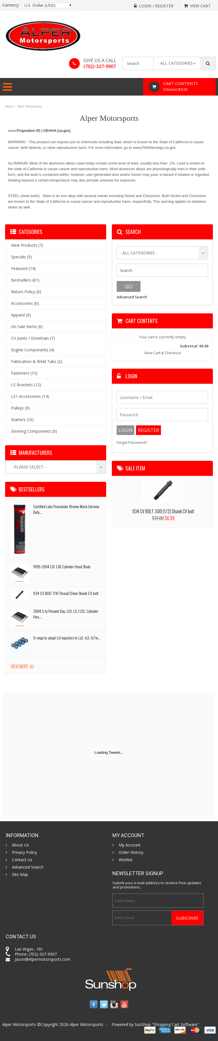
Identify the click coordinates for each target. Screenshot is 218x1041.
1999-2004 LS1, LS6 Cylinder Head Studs (62, 566)
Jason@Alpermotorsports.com (42, 959)
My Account (130, 845)
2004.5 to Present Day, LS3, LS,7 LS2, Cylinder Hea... (65, 614)
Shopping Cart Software (175, 1024)
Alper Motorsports (30, 106)
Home (9, 106)
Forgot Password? (132, 442)
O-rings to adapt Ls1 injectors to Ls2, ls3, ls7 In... (66, 638)
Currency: (10, 5)
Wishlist (126, 860)
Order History (131, 852)
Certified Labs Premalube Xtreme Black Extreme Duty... (66, 509)
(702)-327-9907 (99, 66)
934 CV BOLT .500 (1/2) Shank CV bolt (163, 511)
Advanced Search (132, 296)
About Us (20, 845)
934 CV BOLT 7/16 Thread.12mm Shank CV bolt (65, 593)
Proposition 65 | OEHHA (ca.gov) (44, 130)
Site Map (20, 874)
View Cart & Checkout (162, 352)
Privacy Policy (24, 852)
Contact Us (22, 860)
